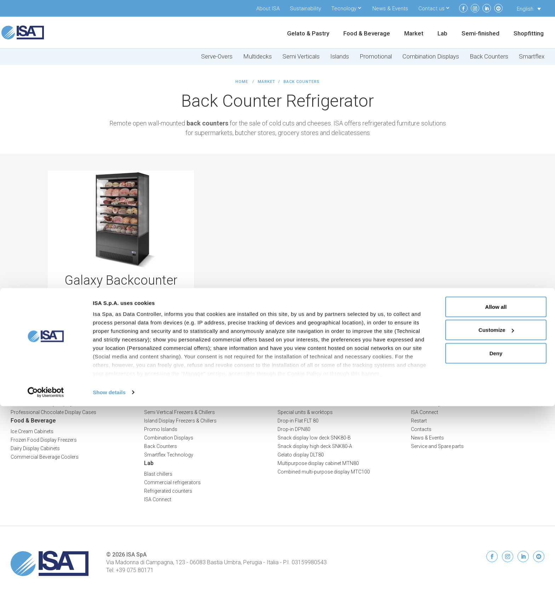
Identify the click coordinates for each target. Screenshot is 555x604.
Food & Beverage (366, 34)
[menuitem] (528, 8)
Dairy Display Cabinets (35, 448)
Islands (339, 57)
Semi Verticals (301, 57)
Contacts (421, 429)
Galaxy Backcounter (120, 280)
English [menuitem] (525, 9)
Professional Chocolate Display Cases (53, 412)
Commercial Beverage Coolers (45, 457)
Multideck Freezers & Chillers (175, 404)
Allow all (496, 505)
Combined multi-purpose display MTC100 (324, 472)
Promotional (376, 57)
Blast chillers (158, 474)
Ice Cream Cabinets (32, 431)
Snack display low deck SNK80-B (314, 438)
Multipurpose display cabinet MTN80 (318, 463)
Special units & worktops (305, 412)
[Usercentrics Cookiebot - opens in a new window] (46, 590)
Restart (419, 421)
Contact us (431, 8)
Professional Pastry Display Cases (49, 404)
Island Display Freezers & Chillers (180, 421)
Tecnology (343, 8)
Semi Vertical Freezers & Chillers (179, 412)
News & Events (390, 8)
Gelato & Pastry (308, 34)
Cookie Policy (529, 392)
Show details (109, 590)
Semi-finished (480, 34)
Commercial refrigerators (172, 482)
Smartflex (531, 57)
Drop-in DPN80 (294, 429)
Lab (442, 34)
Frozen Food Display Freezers (44, 440)
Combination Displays (430, 57)
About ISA (268, 8)
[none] (528, 8)
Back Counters (489, 57)
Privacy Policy (528, 385)
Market (413, 34)
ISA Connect (424, 412)
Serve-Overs (217, 57)
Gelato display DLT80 (301, 455)
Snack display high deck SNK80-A (315, 446)
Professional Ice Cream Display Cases (53, 395)
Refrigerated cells (297, 395)
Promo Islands (160, 429)
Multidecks (257, 57)
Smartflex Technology (168, 455)
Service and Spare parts (437, 446)
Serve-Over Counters (167, 395)
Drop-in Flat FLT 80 (298, 421)
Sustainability (305, 8)
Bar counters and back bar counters (318, 404)
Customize (496, 528)
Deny (496, 551)
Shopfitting (529, 34)
